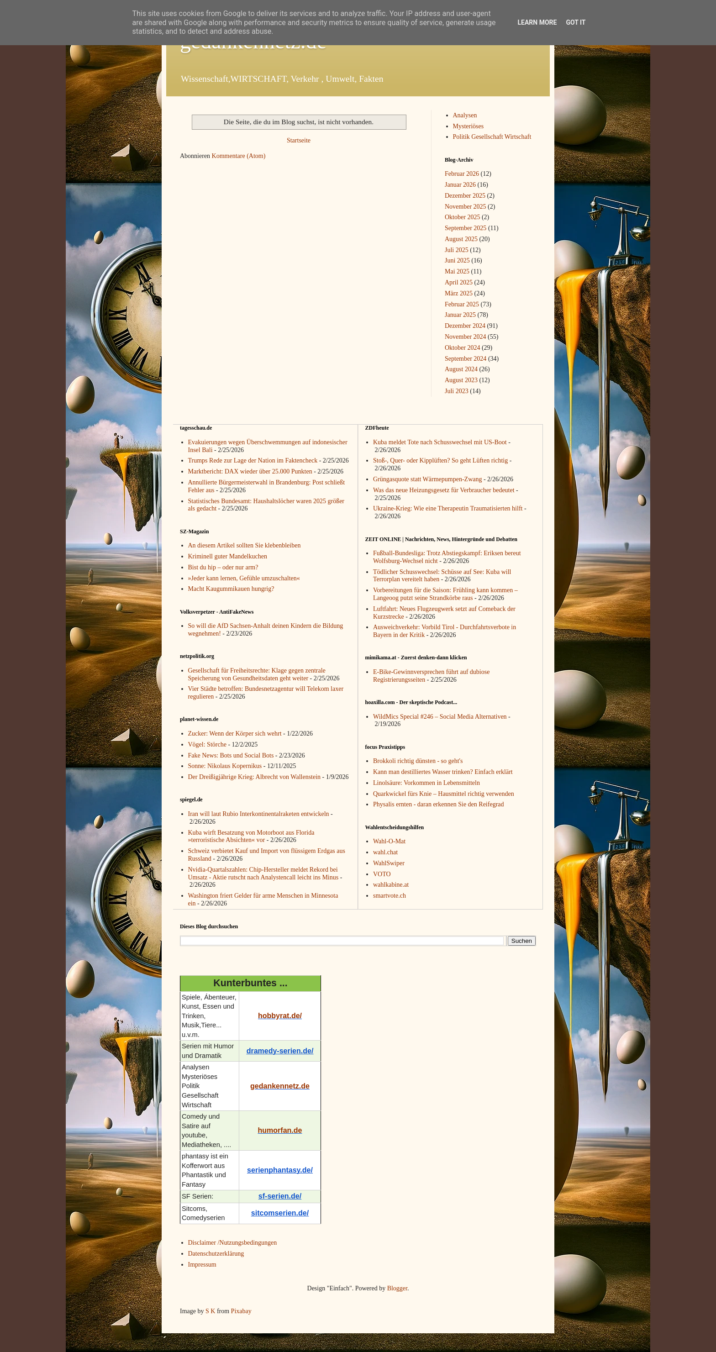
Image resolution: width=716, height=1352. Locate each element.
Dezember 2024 (465, 325)
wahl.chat (385, 852)
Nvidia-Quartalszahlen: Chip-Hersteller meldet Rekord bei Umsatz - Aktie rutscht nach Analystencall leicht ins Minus (263, 873)
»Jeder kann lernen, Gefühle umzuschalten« (244, 578)
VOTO (382, 874)
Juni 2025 (457, 260)
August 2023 (461, 380)
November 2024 (465, 336)
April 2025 (459, 282)
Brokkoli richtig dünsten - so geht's (418, 761)
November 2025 (465, 206)
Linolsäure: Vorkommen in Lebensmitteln (426, 782)
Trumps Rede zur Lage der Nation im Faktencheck (253, 460)
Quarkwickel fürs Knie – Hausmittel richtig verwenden (443, 793)
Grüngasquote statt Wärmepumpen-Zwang (427, 479)
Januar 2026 (460, 184)
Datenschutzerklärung (216, 1253)
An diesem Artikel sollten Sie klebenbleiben (244, 545)
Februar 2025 (462, 304)
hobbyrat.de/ (280, 1016)
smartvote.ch (389, 895)
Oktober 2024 (462, 347)
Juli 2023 (457, 391)
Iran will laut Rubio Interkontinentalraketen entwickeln (258, 813)
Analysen (465, 115)
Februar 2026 (462, 173)
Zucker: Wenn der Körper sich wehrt (235, 733)
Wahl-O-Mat (389, 841)
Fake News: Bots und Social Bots (231, 755)
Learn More (537, 22)
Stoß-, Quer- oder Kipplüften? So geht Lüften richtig (440, 460)
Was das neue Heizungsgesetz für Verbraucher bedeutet (444, 490)
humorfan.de (280, 1130)
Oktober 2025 (462, 217)
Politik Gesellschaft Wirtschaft (492, 136)
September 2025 (465, 228)
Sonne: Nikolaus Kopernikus (225, 766)
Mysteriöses (468, 126)
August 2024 (461, 369)
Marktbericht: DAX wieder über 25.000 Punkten (250, 471)
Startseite (299, 140)
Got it (575, 22)
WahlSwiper (389, 863)
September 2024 (465, 358)
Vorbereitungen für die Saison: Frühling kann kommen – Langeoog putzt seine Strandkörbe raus (445, 594)
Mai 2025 (457, 271)
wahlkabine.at (391, 884)
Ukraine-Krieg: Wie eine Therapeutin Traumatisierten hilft (447, 508)
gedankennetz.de (280, 1086)
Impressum (202, 1264)
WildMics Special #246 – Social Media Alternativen (440, 716)
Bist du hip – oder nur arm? (223, 567)
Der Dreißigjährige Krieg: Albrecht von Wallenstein (254, 776)
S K (210, 1311)
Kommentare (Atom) (239, 156)
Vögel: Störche (207, 744)
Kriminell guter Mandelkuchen (227, 556)
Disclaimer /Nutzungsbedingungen (232, 1242)
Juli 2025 (457, 250)
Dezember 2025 (465, 195)
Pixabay (241, 1311)
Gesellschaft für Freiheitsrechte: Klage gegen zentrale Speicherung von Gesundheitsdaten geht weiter (257, 674)
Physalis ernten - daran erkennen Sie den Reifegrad (438, 804)
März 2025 (459, 293)
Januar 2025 (460, 314)
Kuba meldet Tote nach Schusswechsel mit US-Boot (440, 442)
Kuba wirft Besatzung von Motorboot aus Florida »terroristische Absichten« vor (251, 836)
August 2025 (461, 239)
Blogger (397, 1288)
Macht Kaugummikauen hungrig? (231, 588)
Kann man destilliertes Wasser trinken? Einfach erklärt (443, 771)
